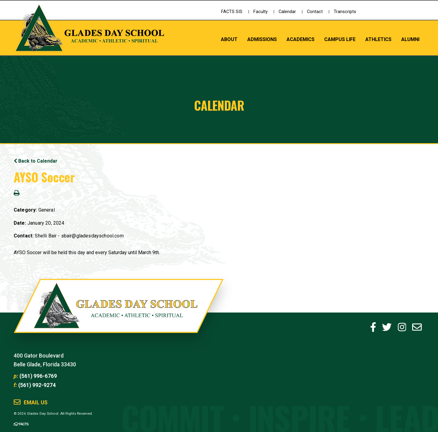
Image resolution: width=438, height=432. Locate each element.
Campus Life (340, 39)
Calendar (287, 11)
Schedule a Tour (400, 17)
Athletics (378, 39)
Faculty (260, 11)
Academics (301, 39)
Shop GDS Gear (395, 370)
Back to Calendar (35, 161)
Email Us (35, 402)
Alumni (410, 39)
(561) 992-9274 (37, 385)
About (229, 39)
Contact (315, 11)
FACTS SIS (231, 11)
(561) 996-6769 (38, 376)
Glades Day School (118, 312)
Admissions (262, 39)
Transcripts (345, 11)
